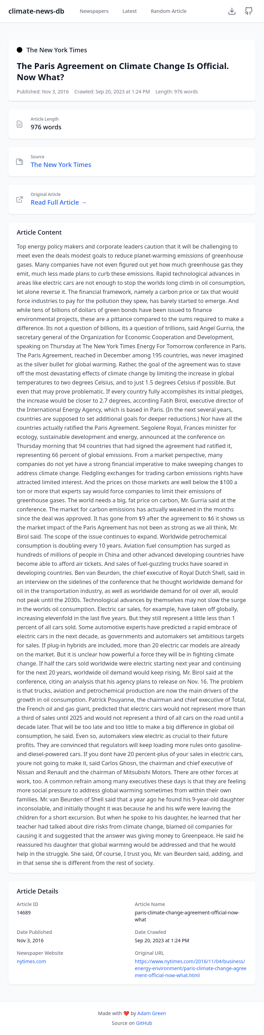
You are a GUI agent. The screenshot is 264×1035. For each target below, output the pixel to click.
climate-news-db (36, 11)
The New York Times (61, 164)
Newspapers (94, 11)
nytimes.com (31, 961)
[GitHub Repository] (249, 11)
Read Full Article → (59, 202)
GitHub (144, 1023)
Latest (129, 11)
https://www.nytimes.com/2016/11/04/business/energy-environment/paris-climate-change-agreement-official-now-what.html (191, 968)
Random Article (169, 11)
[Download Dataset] (232, 11)
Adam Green (151, 1013)
